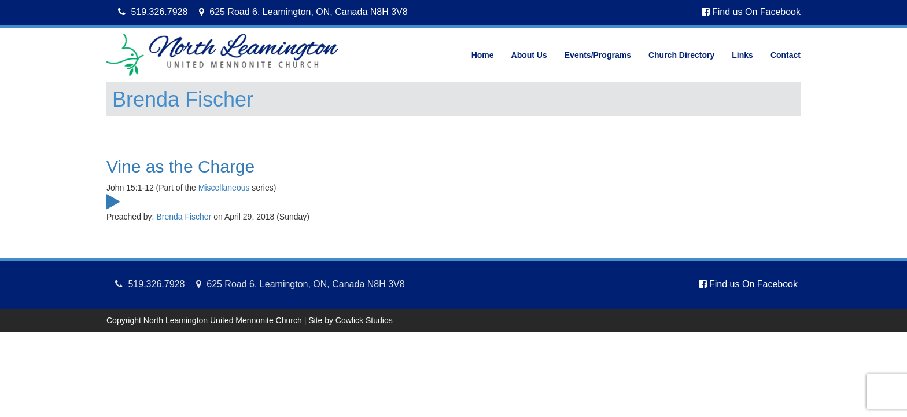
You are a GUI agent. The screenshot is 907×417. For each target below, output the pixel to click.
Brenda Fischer (183, 216)
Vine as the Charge (180, 166)
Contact (785, 55)
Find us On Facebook (751, 12)
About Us (529, 55)
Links (742, 55)
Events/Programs (598, 55)
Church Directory (681, 55)
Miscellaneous (224, 187)
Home (482, 55)
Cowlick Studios (364, 320)
